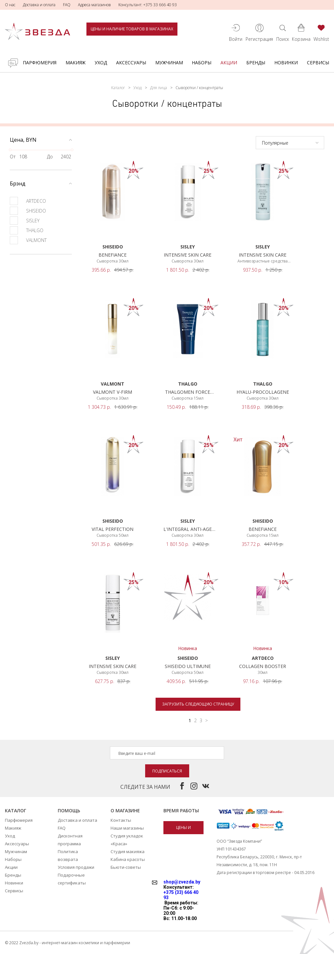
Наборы (201, 62)
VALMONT (28, 240)
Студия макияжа (127, 851)
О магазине (125, 810)
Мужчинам (169, 62)
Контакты (121, 820)
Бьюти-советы (126, 867)
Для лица (158, 87)
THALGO (26, 230)
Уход (101, 62)
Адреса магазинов (94, 5)
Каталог (118, 87)
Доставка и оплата (39, 5)
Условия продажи (76, 867)
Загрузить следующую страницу (198, 704)
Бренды (255, 62)
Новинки (286, 62)
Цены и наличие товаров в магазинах (132, 29)
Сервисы (318, 62)
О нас (10, 5)
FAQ (66, 5)
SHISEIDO (28, 211)
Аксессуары (131, 62)
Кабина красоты (128, 859)
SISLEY (24, 220)
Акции (228, 62)
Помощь (69, 810)
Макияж (75, 62)
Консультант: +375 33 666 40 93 (147, 5)
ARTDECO (28, 201)
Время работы (181, 810)
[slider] (10, 150)
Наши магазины (127, 828)
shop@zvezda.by (181, 881)
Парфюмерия (39, 62)
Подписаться (167, 771)
